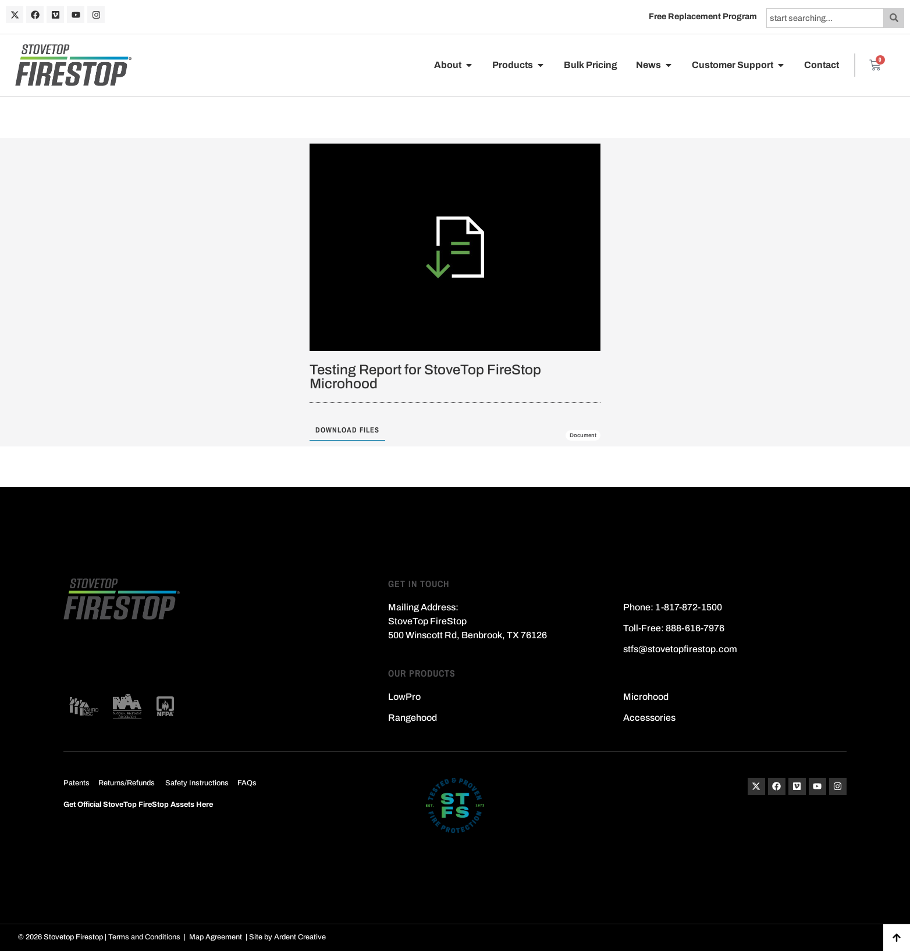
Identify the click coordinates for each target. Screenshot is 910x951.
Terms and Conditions (144, 937)
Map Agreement (215, 937)
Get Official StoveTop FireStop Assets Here (138, 804)
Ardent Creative (300, 937)
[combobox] (825, 18)
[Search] (894, 18)
